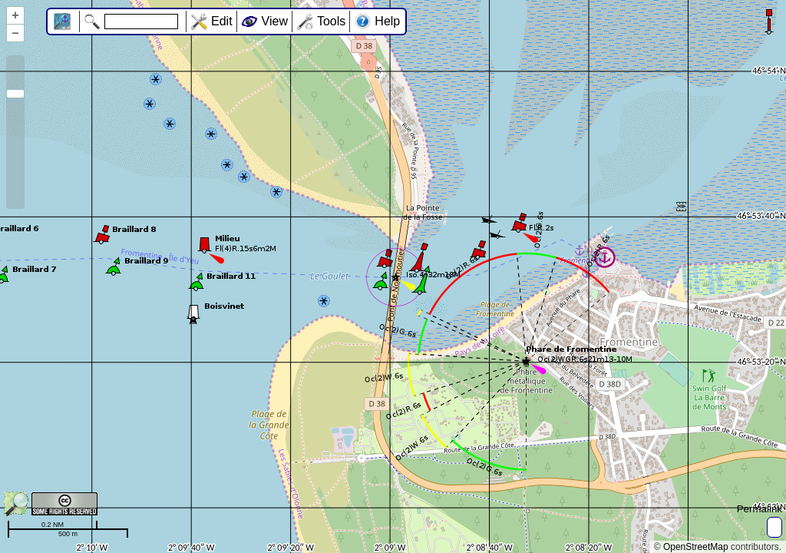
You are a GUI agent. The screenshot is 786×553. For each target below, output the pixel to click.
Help (387, 21)
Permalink (759, 509)
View (275, 21)
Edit (222, 21)
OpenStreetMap (695, 546)
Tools (331, 21)
